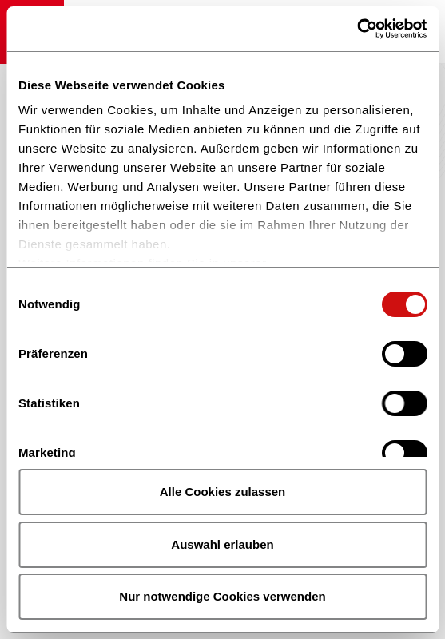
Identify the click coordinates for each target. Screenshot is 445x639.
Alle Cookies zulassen (223, 491)
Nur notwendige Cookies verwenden (222, 596)
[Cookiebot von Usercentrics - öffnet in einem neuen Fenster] (357, 28)
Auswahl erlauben (222, 544)
